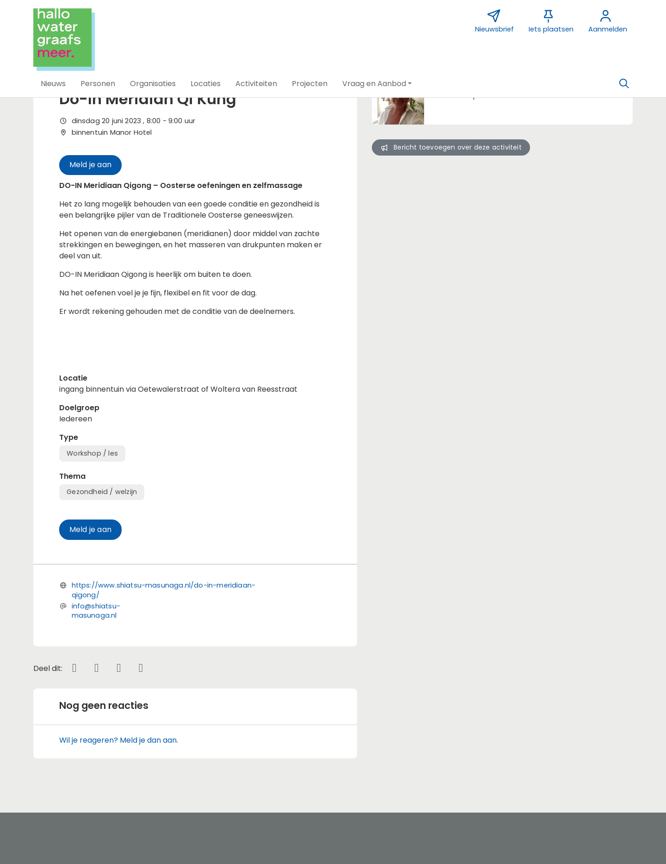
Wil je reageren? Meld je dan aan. (118, 740)
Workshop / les (92, 453)
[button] (53, 84)
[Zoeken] (624, 84)
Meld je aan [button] (90, 164)
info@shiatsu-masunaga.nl (96, 610)
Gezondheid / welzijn (102, 491)
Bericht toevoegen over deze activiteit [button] (450, 147)
